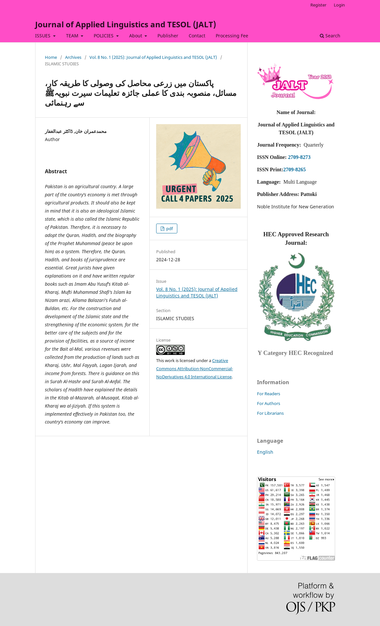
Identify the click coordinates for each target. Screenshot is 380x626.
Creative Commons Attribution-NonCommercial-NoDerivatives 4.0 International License (194, 369)
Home (51, 57)
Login (339, 5)
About (136, 36)
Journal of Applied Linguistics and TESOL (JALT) (125, 24)
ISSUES (43, 36)
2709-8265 (294, 169)
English (265, 452)
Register (318, 5)
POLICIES (104, 36)
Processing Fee (232, 36)
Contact (197, 36)
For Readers (268, 394)
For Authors (268, 403)
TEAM (73, 36)
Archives (73, 57)
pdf (169, 228)
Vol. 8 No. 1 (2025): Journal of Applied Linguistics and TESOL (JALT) (153, 57)
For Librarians (270, 413)
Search (330, 36)
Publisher (167, 36)
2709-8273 (299, 157)
